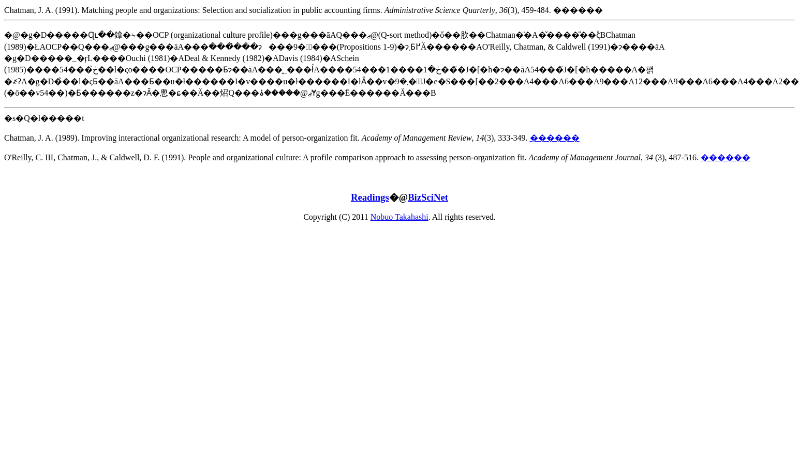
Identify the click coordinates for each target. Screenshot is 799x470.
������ (555, 137)
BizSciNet (428, 197)
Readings (370, 197)
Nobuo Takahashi (399, 217)
